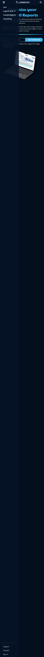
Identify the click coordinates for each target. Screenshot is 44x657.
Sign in (5, 654)
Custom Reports (9, 15)
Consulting (7, 19)
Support (6, 647)
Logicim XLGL (9, 11)
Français (6, 650)
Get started (34, 40)
